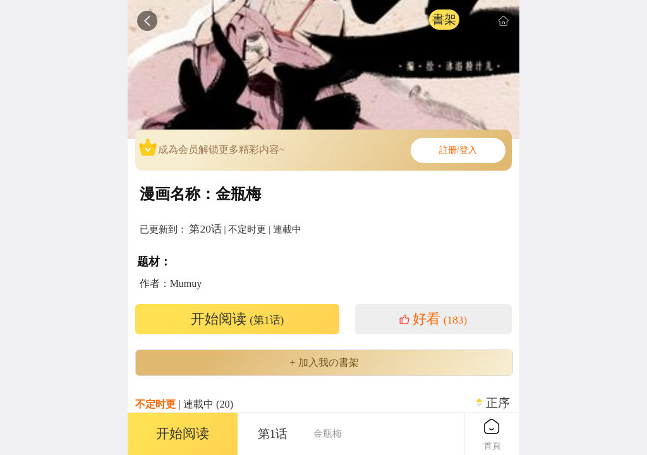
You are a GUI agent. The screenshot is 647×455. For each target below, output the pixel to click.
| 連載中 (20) (184, 404)
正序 (498, 403)
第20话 (205, 228)
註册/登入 (458, 150)
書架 (444, 19)
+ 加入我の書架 (323, 362)
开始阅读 (237, 319)
